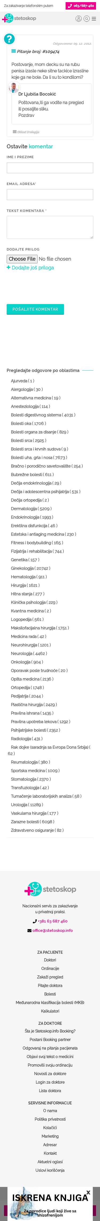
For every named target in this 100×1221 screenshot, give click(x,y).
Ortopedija (20, 687)
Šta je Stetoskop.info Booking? (50, 1011)
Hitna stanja (21, 594)
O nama (50, 1090)
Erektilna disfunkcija (29, 525)
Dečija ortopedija (26, 500)
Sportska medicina (28, 770)
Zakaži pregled (50, 957)
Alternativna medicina (31, 398)
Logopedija (21, 619)
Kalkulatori (50, 991)
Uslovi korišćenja (50, 1150)
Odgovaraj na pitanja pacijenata (50, 1028)
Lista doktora (50, 1070)
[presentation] (47, 286)
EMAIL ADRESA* (21, 184)
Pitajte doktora (50, 965)
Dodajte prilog (23, 249)
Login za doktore (50, 1062)
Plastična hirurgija (27, 704)
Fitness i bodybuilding (31, 542)
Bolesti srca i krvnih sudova (36, 449)
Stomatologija (23, 779)
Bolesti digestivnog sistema (36, 415)
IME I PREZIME (20, 157)
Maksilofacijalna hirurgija (33, 628)
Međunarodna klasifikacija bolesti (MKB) (50, 982)
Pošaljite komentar (35, 309)
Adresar (50, 1124)
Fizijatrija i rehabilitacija (31, 551)
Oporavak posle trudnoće (34, 670)
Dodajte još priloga (30, 268)
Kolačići (50, 1107)
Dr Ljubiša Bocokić (37, 94)
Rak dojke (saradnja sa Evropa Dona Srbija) (49, 747)
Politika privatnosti (50, 1099)
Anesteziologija (25, 406)
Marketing (50, 1116)
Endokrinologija (25, 517)
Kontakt (50, 1133)
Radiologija (21, 738)
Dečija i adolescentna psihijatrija (40, 491)
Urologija (19, 804)
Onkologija (20, 662)
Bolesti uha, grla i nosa (31, 457)
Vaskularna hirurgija (28, 813)
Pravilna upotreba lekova (34, 721)
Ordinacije (50, 948)
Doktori (50, 940)
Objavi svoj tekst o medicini (50, 1036)
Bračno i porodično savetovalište (41, 466)
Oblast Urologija (26, 132)
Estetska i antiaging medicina (37, 534)
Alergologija (22, 389)
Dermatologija (24, 508)
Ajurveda (19, 381)
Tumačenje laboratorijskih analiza (41, 796)
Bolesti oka (21, 423)
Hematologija (23, 577)
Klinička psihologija (28, 602)
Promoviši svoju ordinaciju (50, 1045)
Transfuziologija (25, 787)
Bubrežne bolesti (26, 474)
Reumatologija (24, 762)
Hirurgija (18, 585)
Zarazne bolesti (25, 822)
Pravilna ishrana (25, 713)
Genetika (19, 560)
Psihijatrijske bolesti (28, 730)
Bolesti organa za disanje (33, 432)
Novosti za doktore (50, 1053)
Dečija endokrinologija (31, 483)
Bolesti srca (21, 440)
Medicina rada (24, 636)
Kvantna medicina (27, 611)
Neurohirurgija (24, 645)
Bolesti (50, 974)
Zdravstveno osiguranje (32, 830)
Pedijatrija (19, 696)
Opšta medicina (25, 679)
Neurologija (21, 653)
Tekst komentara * (27, 211)
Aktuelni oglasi (50, 1142)
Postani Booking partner (50, 1019)
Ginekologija (22, 568)
